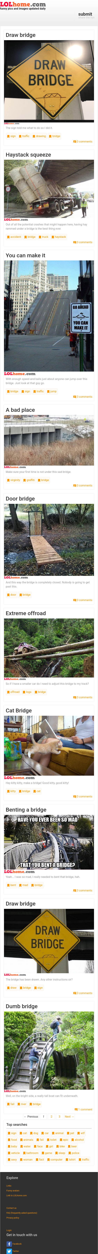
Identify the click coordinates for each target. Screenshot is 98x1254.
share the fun (86, 15)
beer (72, 1146)
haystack (58, 237)
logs (27, 692)
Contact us (11, 1208)
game (47, 1153)
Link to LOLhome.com (16, 1195)
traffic (24, 136)
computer (54, 1159)
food (12, 1139)
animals (26, 1139)
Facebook (14, 1244)
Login (9, 1230)
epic (64, 1139)
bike (60, 1146)
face (38, 1146)
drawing (39, 136)
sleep (60, 1153)
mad (23, 885)
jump (52, 391)
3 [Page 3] (59, 1116)
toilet (51, 1139)
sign (11, 136)
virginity (13, 480)
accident (14, 237)
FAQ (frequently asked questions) (21, 1213)
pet (70, 1133)
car (44, 1133)
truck (43, 237)
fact (40, 1159)
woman (26, 1159)
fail (10, 1104)
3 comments (82, 396)
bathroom (30, 1153)
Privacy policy (12, 1218)
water (25, 1146)
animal (58, 1133)
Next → (69, 1116)
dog (34, 1133)
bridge (54, 136)
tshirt (70, 1159)
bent (11, 885)
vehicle (14, 1153)
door (11, 594)
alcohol (77, 1139)
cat (36, 791)
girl (49, 1146)
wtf (81, 1133)
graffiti (29, 480)
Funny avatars (12, 1190)
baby (12, 1146)
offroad (13, 692)
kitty (11, 791)
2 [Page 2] (51, 1116)
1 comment (83, 1109)
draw (12, 987)
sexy (12, 1159)
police (73, 1153)
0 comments (82, 141)
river (21, 1104)
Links (8, 1186)
